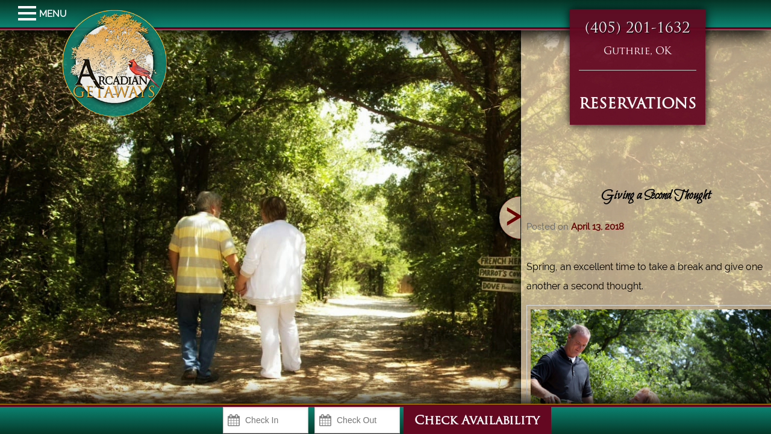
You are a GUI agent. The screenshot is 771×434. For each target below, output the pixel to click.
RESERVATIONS (637, 105)
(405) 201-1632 (637, 29)
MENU (28, 14)
